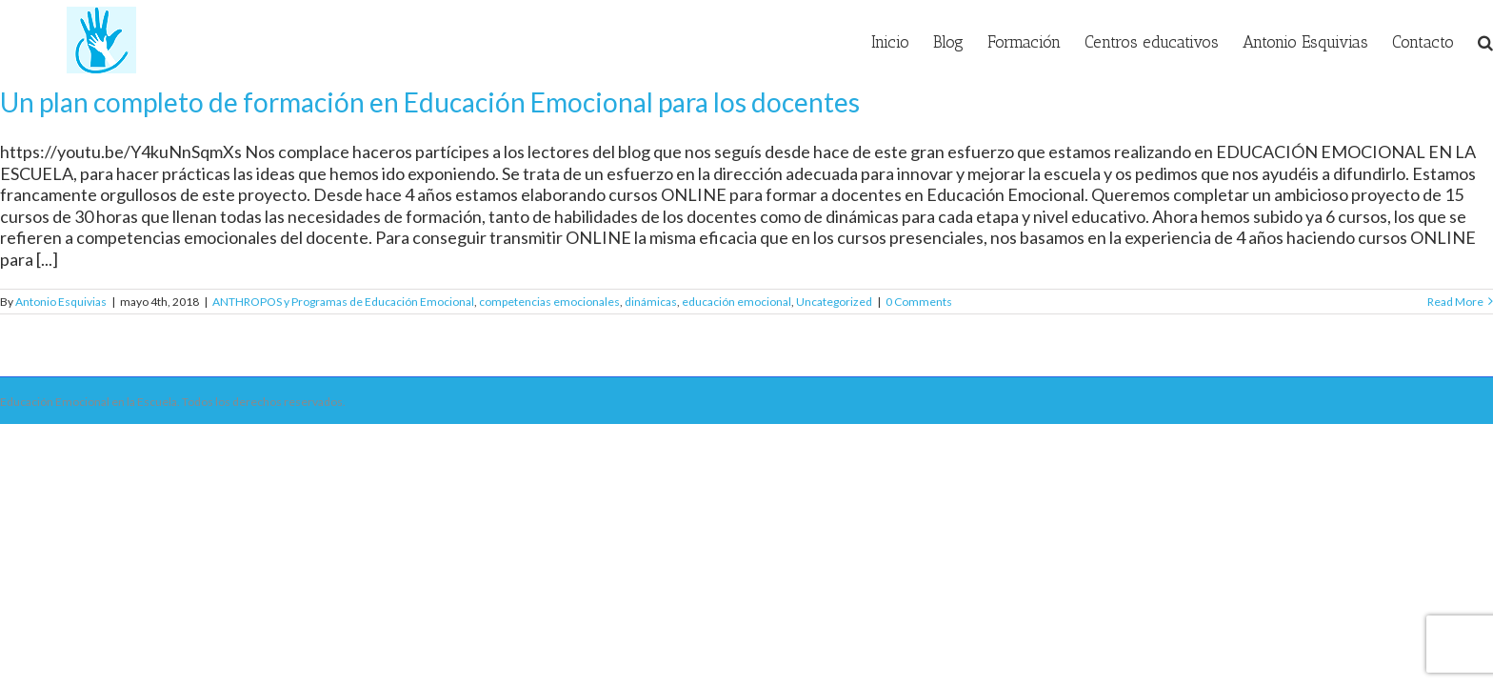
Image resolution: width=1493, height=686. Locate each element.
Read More (1455, 301)
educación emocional (736, 301)
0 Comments (919, 301)
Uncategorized (834, 301)
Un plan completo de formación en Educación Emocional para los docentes (430, 102)
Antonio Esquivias (61, 301)
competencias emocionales (549, 301)
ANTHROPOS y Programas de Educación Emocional (343, 301)
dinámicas (651, 301)
